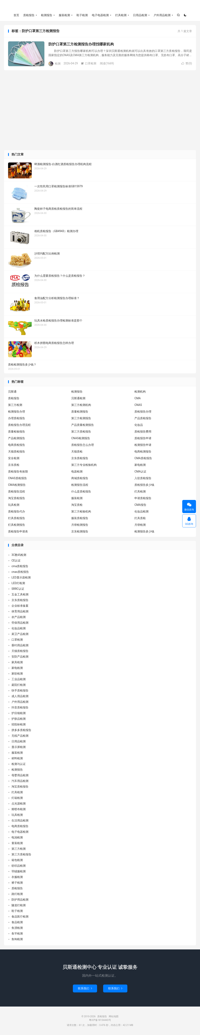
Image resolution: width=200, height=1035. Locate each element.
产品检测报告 (16, 438)
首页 (16, 15)
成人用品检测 (20, 696)
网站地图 (113, 1016)
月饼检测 (140, 524)
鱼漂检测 (17, 927)
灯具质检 (140, 518)
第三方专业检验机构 (84, 464)
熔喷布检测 (19, 809)
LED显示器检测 (21, 577)
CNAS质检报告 (17, 478)
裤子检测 (17, 882)
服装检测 (64, 15)
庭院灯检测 (19, 684)
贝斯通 (12, 391)
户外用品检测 (162, 15)
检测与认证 (19, 764)
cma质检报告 (20, 566)
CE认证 (16, 560)
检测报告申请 (142, 444)
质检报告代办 (16, 511)
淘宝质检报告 (16, 498)
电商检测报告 (142, 451)
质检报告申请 (142, 438)
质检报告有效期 (18, 471)
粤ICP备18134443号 (100, 1020)
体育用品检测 (20, 611)
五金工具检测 (20, 594)
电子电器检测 (100, 15)
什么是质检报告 (81, 491)
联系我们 (85, 988)
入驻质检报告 (142, 478)
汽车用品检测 (20, 781)
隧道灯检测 (19, 905)
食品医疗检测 (20, 916)
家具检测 (17, 662)
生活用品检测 (20, 820)
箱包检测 (17, 860)
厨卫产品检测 (20, 634)
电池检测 (17, 837)
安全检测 (13, 458)
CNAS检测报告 (80, 438)
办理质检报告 (16, 418)
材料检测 (17, 758)
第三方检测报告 (81, 418)
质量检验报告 (16, 431)
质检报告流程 (16, 491)
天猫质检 (77, 451)
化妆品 (138, 424)
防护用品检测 (20, 899)
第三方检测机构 (81, 404)
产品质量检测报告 (82, 424)
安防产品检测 (20, 656)
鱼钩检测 (17, 939)
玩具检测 (13, 504)
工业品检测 (19, 679)
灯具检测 (121, 15)
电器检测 (77, 471)
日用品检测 (140, 15)
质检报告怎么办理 (82, 444)
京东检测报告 (79, 531)
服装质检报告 (79, 518)
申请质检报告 (142, 498)
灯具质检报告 (16, 518)
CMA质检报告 (143, 458)
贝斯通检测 (78, 398)
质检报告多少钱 (144, 484)
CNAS (138, 404)
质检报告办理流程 (19, 424)
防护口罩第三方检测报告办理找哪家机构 (81, 44)
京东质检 (13, 464)
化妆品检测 (141, 511)
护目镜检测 (19, 713)
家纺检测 (17, 673)
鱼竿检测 (17, 933)
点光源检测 (19, 803)
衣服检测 (17, 877)
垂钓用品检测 (20, 645)
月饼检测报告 (79, 524)
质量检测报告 (79, 411)
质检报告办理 (142, 411)
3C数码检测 (19, 554)
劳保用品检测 (20, 622)
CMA (137, 398)
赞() (186, 63)
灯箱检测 (17, 797)
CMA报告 (140, 504)
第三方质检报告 (81, 431)
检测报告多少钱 (144, 531)
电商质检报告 (16, 444)
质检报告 (100, 6)
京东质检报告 (79, 458)
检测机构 (140, 391)
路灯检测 (17, 894)
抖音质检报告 (20, 707)
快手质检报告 (20, 690)
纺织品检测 (19, 865)
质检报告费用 (142, 431)
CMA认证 (140, 471)
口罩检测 (88, 63)
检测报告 (46, 15)
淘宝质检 (77, 504)
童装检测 (17, 843)
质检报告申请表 (18, 531)
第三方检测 (15, 404)
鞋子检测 (82, 15)
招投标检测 (19, 724)
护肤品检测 (19, 718)
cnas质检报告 (20, 571)
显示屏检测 (19, 747)
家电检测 (140, 464)
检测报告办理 (16, 411)
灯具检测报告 (16, 524)
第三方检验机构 (81, 511)
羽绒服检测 (19, 871)
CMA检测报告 (17, 484)
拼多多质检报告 (21, 730)
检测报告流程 (79, 484)
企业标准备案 (20, 605)
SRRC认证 (18, 588)
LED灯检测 (18, 583)
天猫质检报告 (16, 451)
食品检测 (17, 922)
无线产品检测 (20, 735)
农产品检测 (19, 617)
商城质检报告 (79, 478)
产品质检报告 (142, 418)
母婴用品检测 (20, 775)
